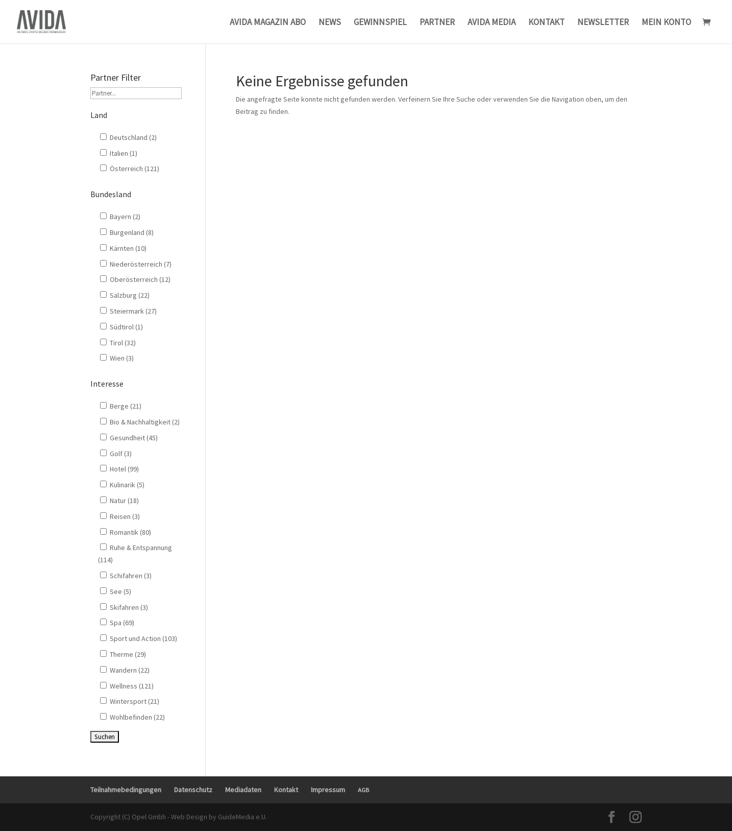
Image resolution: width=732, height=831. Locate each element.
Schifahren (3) (126, 575)
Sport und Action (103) (138, 638)
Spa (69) (117, 622)
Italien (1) (118, 153)
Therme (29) (123, 654)
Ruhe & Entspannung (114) (135, 553)
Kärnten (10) (123, 248)
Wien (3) (117, 358)
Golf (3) (116, 453)
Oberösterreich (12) (135, 279)
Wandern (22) (125, 670)
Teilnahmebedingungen (125, 789)
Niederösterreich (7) (136, 264)
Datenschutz (193, 789)
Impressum (328, 789)
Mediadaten (243, 789)
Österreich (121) (129, 168)
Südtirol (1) (121, 326)
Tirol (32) (118, 342)
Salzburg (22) (125, 295)
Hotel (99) (119, 468)
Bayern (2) (120, 216)
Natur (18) (119, 500)
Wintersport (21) (129, 701)
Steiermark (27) (128, 311)
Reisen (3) (120, 516)
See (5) (115, 591)
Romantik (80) (125, 532)
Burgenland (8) (127, 232)
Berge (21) (120, 406)
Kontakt (286, 789)
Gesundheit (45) (129, 437)
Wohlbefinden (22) (132, 717)
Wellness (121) (127, 686)
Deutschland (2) (128, 137)
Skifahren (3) (124, 607)
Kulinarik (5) (122, 484)
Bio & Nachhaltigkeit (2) (140, 421)
